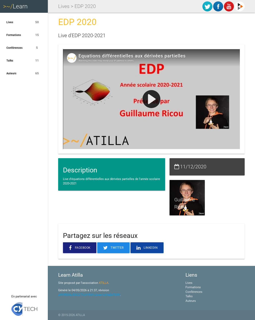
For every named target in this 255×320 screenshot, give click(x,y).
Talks (23, 60)
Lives (23, 22)
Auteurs (23, 73)
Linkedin (147, 247)
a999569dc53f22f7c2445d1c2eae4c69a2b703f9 (89, 295)
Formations (23, 35)
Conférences (23, 47)
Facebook (79, 247)
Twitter (113, 247)
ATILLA (103, 283)
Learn (15, 6)
